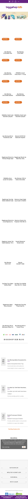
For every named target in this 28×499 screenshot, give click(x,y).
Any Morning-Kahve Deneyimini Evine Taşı (17, 360)
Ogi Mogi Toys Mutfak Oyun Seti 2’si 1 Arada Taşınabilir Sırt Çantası (20, 285)
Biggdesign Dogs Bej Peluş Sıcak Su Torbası (20, 306)
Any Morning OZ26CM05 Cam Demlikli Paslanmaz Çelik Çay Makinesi (8, 54)
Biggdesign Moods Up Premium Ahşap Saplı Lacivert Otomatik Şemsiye (8, 159)
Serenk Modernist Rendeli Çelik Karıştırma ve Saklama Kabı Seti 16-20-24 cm (20, 243)
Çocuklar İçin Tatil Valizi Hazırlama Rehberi (17, 387)
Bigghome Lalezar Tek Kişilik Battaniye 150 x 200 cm (8, 243)
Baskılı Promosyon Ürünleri (14, 415)
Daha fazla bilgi (5, 447)
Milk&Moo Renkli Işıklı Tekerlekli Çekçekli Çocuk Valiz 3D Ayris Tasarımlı (8, 117)
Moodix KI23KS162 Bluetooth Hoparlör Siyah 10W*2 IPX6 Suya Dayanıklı (20, 138)
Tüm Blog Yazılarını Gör (14, 429)
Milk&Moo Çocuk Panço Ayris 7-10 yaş (20, 73)
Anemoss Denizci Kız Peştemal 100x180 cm (20, 221)
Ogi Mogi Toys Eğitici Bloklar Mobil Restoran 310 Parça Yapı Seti (7, 286)
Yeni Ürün (5, 38)
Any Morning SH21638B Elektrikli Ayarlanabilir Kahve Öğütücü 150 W (7, 96)
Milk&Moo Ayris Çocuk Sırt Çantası (7, 179)
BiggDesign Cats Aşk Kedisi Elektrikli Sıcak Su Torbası (7, 201)
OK (24, 447)
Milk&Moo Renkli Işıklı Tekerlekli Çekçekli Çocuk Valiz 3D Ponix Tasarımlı (20, 117)
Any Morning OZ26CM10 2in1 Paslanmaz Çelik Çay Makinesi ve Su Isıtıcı (7, 75)
